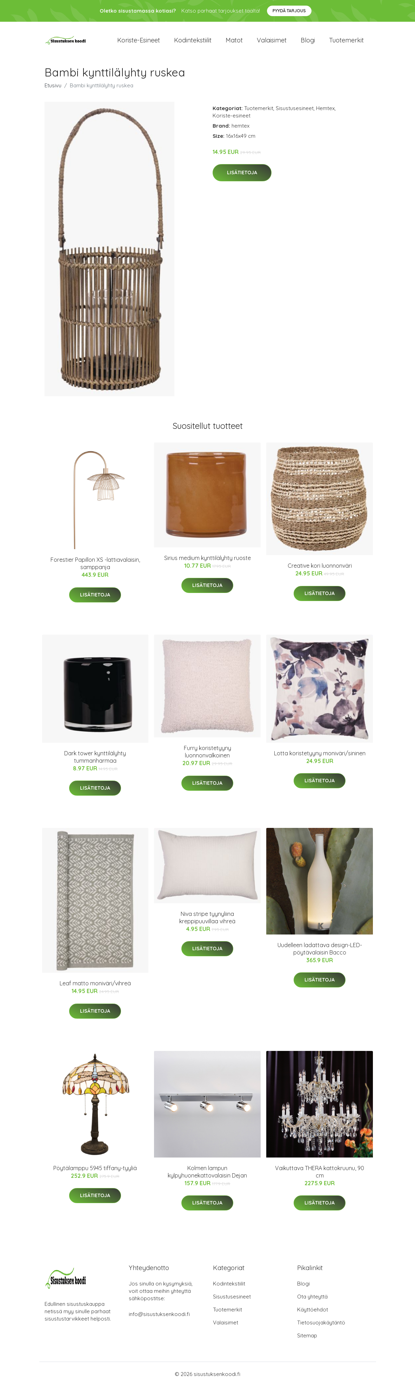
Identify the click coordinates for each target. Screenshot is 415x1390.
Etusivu (53, 89)
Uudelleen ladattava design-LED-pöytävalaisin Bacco (319, 952)
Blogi (308, 42)
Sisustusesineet (295, 111)
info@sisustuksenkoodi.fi (159, 1318)
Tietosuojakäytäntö (321, 1326)
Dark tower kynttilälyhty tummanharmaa (95, 760)
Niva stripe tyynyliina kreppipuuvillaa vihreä (207, 921)
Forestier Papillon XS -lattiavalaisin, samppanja (95, 567)
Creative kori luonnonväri (320, 569)
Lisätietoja (242, 176)
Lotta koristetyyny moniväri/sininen (320, 756)
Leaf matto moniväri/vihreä (95, 987)
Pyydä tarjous (289, 10)
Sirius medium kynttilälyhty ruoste (207, 561)
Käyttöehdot (312, 1313)
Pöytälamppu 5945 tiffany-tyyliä (95, 1171)
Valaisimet (272, 42)
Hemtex (325, 111)
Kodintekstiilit (193, 42)
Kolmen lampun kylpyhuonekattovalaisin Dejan (207, 1175)
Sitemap (307, 1339)
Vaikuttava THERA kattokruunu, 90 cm (319, 1175)
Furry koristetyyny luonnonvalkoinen (207, 755)
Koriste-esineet (138, 42)
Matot (234, 42)
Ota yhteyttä (312, 1300)
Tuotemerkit (346, 42)
